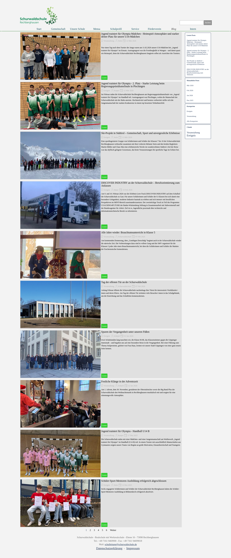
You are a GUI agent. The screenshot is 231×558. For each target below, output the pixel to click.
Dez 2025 (190, 100)
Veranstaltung (109, 41)
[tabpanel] (118, 543)
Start (39, 29)
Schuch (121, 386)
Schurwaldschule (124, 237)
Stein (120, 41)
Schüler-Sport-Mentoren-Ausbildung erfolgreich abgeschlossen (133, 480)
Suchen (208, 22)
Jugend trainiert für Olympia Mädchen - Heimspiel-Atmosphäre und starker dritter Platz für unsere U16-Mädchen (197, 42)
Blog (173, 29)
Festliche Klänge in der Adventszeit (119, 381)
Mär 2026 (190, 85)
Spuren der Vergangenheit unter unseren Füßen (125, 331)
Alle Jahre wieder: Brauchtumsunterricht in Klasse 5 (128, 232)
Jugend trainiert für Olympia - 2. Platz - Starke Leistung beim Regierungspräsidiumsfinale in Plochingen (132, 85)
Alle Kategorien (192, 121)
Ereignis (107, 90)
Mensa (96, 29)
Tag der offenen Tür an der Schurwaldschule (124, 282)
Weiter (113, 530)
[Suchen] (191, 22)
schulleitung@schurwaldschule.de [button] (121, 544)
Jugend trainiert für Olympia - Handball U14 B (125, 431)
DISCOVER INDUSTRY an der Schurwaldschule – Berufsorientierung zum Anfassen (198, 71)
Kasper (116, 90)
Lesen (104, 78)
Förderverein (154, 29)
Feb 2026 (190, 90)
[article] (101, 56)
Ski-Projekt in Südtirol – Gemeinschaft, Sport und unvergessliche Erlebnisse (140, 133)
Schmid (117, 336)
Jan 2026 (190, 95)
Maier (116, 190)
